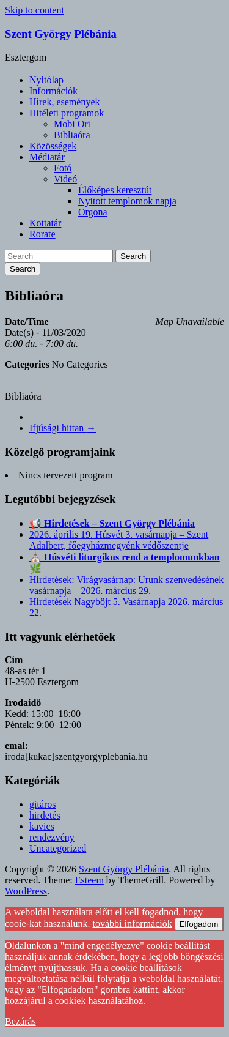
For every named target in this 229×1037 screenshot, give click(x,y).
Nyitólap (46, 80)
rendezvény (52, 837)
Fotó (62, 168)
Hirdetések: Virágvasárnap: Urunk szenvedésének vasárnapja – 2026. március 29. (126, 585)
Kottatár (45, 223)
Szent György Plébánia (61, 34)
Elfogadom (199, 924)
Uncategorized (57, 848)
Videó (65, 179)
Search (133, 256)
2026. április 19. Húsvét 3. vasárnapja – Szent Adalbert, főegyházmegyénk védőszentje (118, 540)
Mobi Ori (72, 124)
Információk (53, 91)
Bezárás (20, 1021)
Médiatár (47, 157)
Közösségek (52, 146)
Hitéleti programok (66, 113)
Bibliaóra (72, 135)
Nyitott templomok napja (127, 201)
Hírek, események (64, 102)
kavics (41, 826)
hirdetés (44, 815)
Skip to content (34, 10)
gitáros (42, 804)
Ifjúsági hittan (62, 428)
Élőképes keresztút (114, 190)
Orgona (92, 212)
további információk (132, 923)
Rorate (42, 234)
